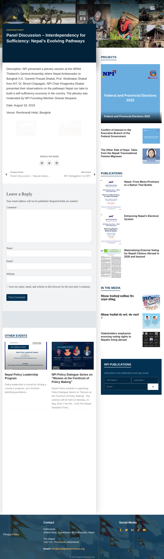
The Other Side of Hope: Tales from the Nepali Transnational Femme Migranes (119, 153)
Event (9, 30)
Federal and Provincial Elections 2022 (127, 116)
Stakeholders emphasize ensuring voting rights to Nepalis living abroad (116, 336)
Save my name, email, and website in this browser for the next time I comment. (49, 257)
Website (10, 244)
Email (10, 231)
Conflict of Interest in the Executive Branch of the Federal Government (116, 133)
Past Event (18, 30)
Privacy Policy (11, 534)
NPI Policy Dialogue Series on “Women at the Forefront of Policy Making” (72, 348)
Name (10, 219)
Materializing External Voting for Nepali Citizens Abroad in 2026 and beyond (141, 253)
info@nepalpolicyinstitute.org (64, 548)
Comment (12, 178)
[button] (152, 8)
